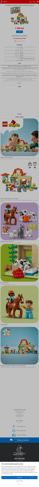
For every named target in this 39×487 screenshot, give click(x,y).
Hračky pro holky (19, 416)
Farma (19, 413)
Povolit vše (19, 477)
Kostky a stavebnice (19, 415)
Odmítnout (19, 484)
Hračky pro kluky (19, 412)
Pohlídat (19, 31)
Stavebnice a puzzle (19, 411)
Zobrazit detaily (19, 480)
